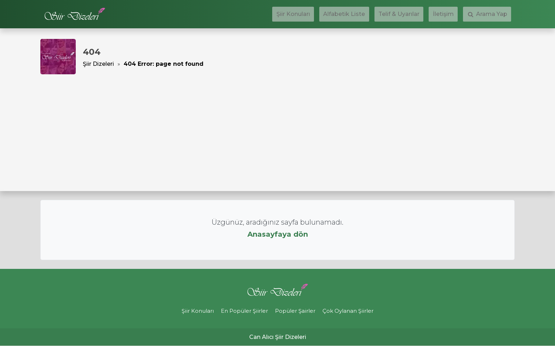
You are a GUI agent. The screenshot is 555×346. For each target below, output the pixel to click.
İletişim (455, 14)
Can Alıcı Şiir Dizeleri (277, 337)
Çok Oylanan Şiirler (354, 311)
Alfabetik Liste (372, 14)
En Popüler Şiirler (242, 311)
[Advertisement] (277, 127)
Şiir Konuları (329, 14)
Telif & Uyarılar (419, 14)
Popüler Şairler (297, 311)
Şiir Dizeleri (98, 63)
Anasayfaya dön (277, 234)
